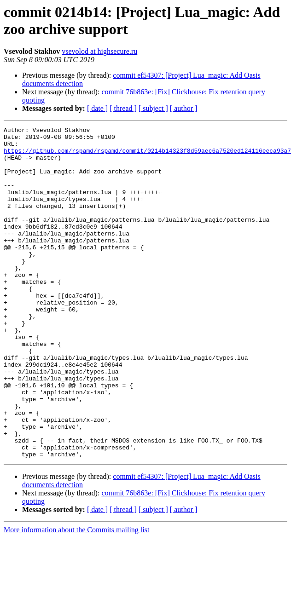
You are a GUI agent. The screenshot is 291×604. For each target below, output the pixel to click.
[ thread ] (123, 108)
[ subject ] (153, 108)
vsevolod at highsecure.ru (99, 51)
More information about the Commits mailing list (76, 596)
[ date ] (97, 108)
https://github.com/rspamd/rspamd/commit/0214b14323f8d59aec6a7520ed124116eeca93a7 (147, 156)
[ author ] (184, 108)
